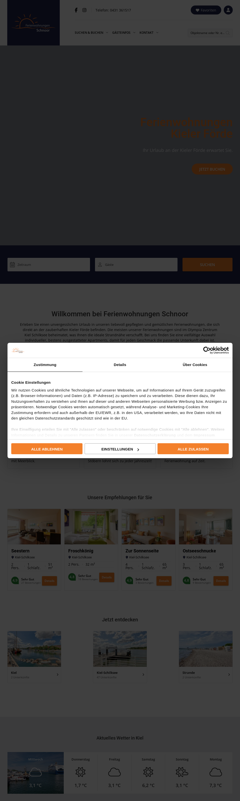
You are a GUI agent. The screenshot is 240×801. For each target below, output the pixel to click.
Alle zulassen (193, 449)
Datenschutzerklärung (155, 435)
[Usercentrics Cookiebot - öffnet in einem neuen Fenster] (207, 350)
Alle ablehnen (46, 449)
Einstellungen (120, 449)
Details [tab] (120, 365)
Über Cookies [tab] (195, 365)
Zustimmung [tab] (45, 365)
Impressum (204, 435)
